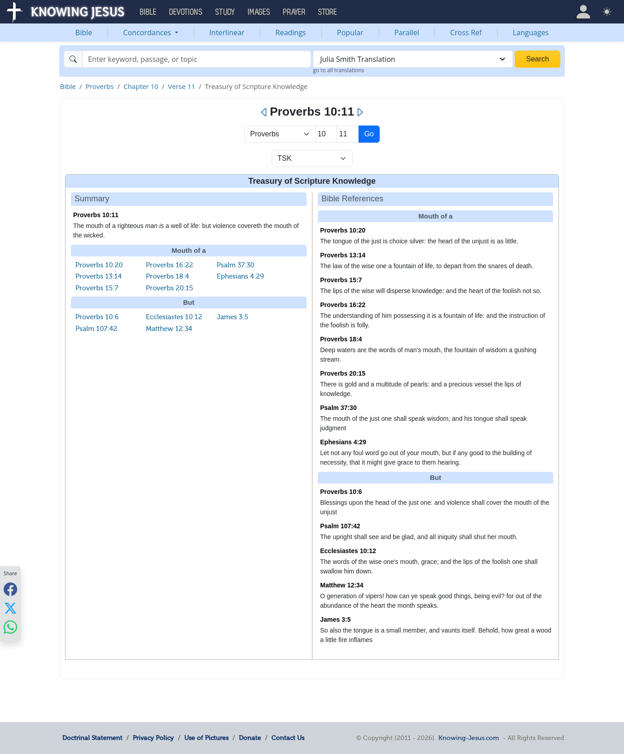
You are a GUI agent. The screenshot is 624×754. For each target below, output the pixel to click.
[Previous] (264, 112)
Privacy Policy (153, 737)
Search (537, 59)
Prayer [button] (294, 12)
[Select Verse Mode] (312, 158)
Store (327, 12)
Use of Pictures (206, 737)
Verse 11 (181, 86)
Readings (290, 32)
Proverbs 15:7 (96, 288)
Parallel (406, 32)
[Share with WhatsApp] (10, 627)
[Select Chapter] (327, 134)
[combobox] (413, 59)
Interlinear (227, 32)
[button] (583, 11)
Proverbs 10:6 (97, 317)
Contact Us (287, 737)
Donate (250, 737)
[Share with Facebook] (10, 589)
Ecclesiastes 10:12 (174, 317)
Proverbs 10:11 (95, 215)
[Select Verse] (348, 134)
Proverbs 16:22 (169, 265)
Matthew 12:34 (169, 328)
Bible (83, 32)
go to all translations (338, 70)
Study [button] (225, 12)
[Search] (196, 59)
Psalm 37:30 (235, 265)
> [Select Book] (280, 134)
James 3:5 (232, 317)
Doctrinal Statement (92, 737)
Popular (350, 32)
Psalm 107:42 (96, 328)
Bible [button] (148, 12)
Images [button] (259, 12)
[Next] (359, 112)
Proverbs (99, 86)
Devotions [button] (186, 12)
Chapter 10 (140, 86)
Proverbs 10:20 (99, 265)
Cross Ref (466, 32)
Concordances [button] (148, 32)
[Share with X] (10, 608)
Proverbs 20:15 (169, 288)
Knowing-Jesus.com (468, 737)
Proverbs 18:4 (167, 276)
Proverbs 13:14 (98, 276)
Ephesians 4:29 (240, 276)
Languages (531, 32)
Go (369, 134)
